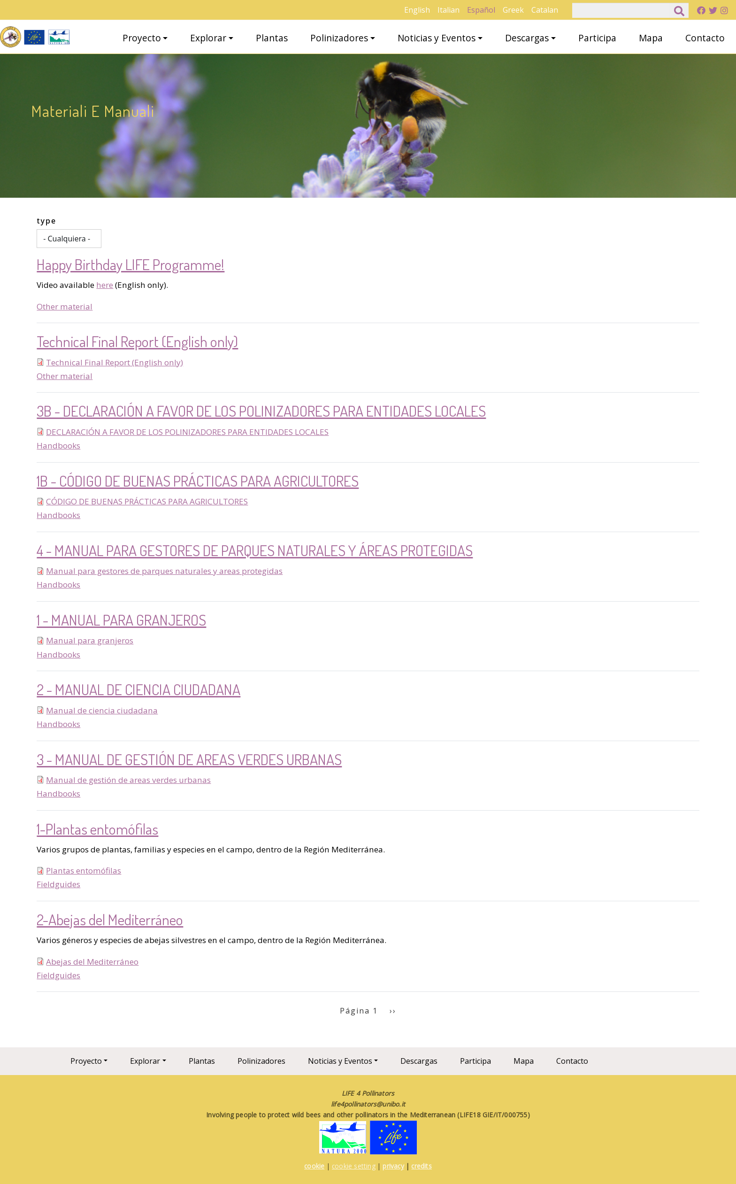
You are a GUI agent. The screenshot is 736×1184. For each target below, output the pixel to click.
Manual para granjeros (89, 640)
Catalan (544, 10)
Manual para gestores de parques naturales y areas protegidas (164, 570)
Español (481, 10)
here (104, 284)
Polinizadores (339, 37)
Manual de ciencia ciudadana (102, 710)
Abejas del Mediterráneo (92, 961)
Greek (513, 10)
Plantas (272, 37)
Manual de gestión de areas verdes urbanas (128, 779)
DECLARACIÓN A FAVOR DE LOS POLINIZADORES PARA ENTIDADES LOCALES (187, 431)
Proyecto (142, 37)
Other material (64, 306)
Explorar (208, 37)
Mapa (651, 37)
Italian (448, 10)
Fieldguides (58, 884)
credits (421, 1165)
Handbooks (58, 445)
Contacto (705, 37)
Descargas (527, 37)
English (417, 10)
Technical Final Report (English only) (114, 362)
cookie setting (354, 1165)
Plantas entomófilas (83, 870)
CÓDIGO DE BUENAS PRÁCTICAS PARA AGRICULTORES (147, 501)
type (46, 221)
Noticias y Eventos (436, 37)
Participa (597, 37)
